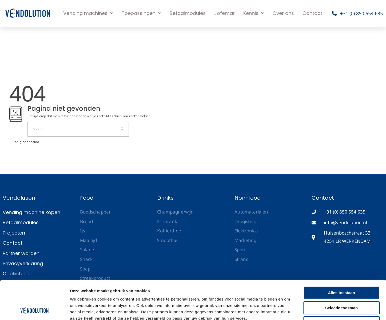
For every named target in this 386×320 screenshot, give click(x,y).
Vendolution (19, 198)
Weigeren (341, 286)
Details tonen (288, 309)
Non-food (247, 198)
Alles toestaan (341, 256)
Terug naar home (24, 142)
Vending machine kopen (31, 212)
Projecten (14, 232)
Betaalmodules (188, 13)
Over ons (283, 13)
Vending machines (88, 13)
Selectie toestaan (341, 271)
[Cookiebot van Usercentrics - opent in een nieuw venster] (34, 310)
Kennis (253, 13)
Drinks (165, 198)
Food (87, 198)
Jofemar (224, 13)
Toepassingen (141, 13)
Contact (312, 13)
